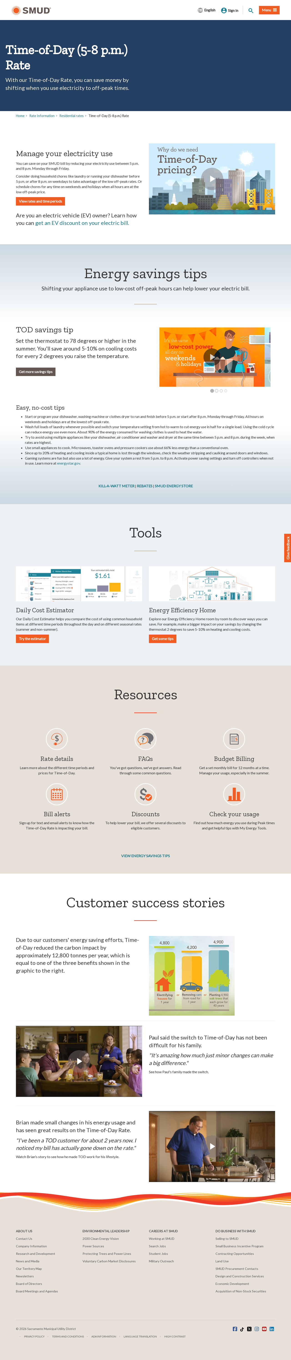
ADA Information (103, 1336)
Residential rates (71, 116)
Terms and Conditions (68, 1336)
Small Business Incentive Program (239, 1246)
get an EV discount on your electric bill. (82, 222)
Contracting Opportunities (235, 1254)
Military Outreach (161, 1261)
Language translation (140, 1336)
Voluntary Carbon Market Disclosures (109, 1261)
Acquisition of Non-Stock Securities (241, 1291)
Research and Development (35, 1254)
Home (20, 116)
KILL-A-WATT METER (116, 486)
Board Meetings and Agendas (37, 1291)
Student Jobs (158, 1254)
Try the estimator (32, 638)
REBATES (145, 486)
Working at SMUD (161, 1239)
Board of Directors (29, 1284)
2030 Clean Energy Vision (101, 1239)
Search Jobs (157, 1246)
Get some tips (162, 638)
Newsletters (25, 1276)
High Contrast (175, 1336)
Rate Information (42, 116)
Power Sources (93, 1246)
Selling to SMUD (227, 1239)
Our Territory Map (29, 1269)
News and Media (27, 1261)
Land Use (222, 1261)
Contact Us (24, 1239)
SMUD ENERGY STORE (174, 486)
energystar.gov (68, 463)
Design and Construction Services (240, 1276)
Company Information (31, 1246)
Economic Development (232, 1284)
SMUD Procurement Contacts (237, 1269)
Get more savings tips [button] (36, 371)
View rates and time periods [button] (40, 201)
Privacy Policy (34, 1336)
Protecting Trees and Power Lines (107, 1254)
